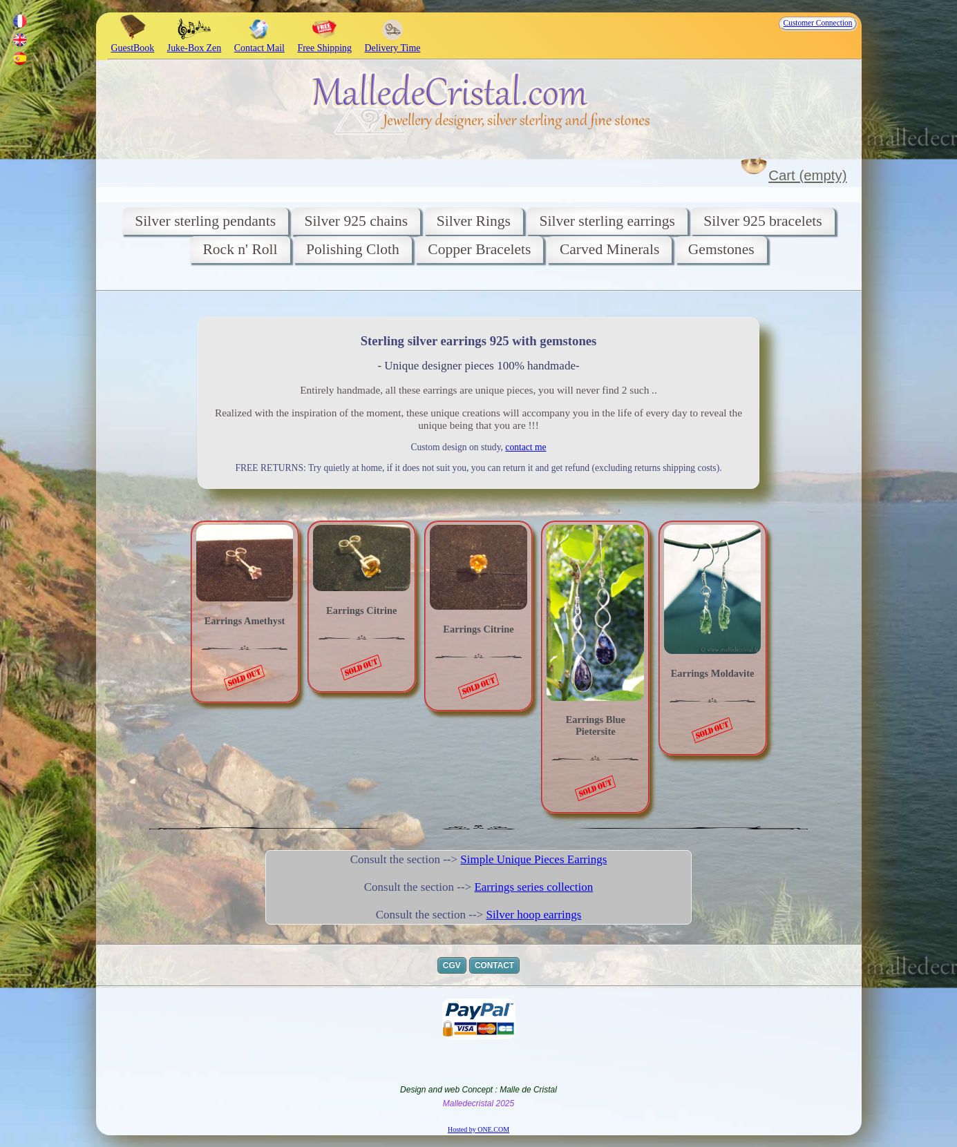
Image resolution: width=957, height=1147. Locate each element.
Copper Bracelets (479, 249)
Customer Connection (818, 23)
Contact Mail (259, 42)
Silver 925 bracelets (762, 221)
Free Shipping (324, 42)
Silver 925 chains (356, 221)
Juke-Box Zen (194, 42)
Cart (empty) (807, 175)
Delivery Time (393, 42)
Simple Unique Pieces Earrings (533, 859)
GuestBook (133, 42)
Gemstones (721, 249)
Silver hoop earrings (533, 914)
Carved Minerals (609, 249)
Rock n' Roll (239, 249)
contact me (525, 447)
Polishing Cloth (352, 249)
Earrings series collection (533, 887)
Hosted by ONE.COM (478, 1129)
